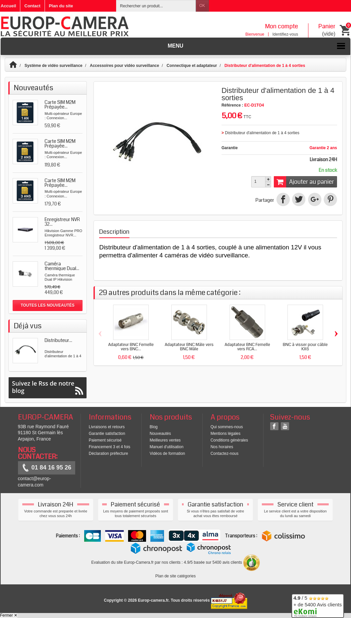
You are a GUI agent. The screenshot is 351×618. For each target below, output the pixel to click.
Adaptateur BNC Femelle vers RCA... (247, 347)
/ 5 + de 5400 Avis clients (317, 605)
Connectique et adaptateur (192, 65)
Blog (154, 427)
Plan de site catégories (175, 576)
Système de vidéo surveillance (54, 65)
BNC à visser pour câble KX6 (305, 347)
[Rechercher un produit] (156, 6)
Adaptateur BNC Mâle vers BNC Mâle (189, 347)
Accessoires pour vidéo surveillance (124, 65)
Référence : (232, 105)
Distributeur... (58, 340)
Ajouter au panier (304, 181)
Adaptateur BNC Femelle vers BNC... (131, 347)
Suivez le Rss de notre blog (47, 387)
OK (202, 5)
